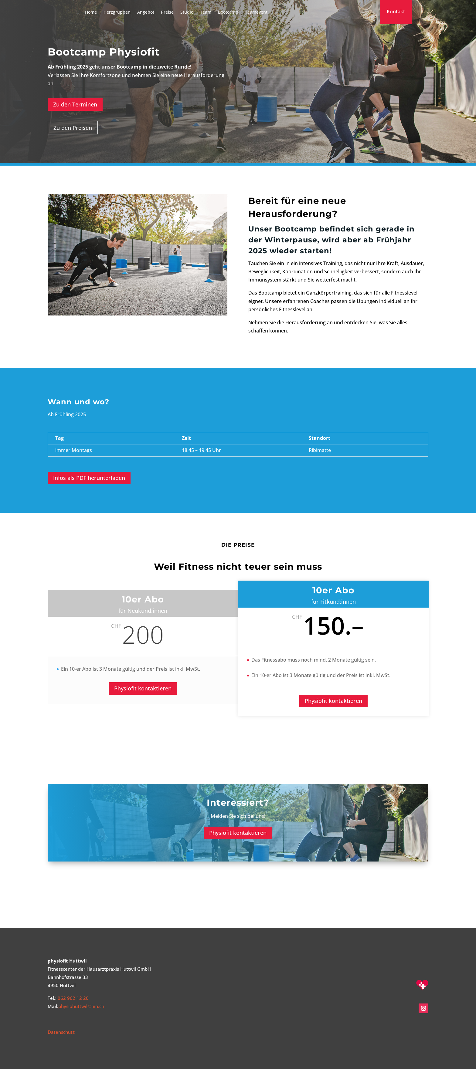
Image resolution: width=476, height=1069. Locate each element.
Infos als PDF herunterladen (89, 477)
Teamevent (256, 12)
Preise (167, 12)
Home (91, 12)
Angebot (145, 12)
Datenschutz (61, 1032)
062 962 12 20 (73, 998)
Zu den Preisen (72, 127)
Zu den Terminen (75, 104)
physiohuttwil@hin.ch (81, 1006)
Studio (186, 12)
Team (205, 12)
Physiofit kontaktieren (143, 688)
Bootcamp (228, 12)
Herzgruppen (117, 12)
